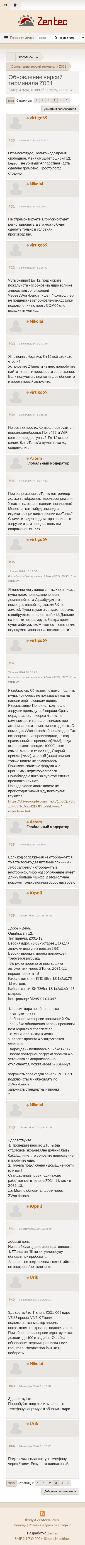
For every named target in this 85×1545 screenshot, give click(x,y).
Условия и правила (43, 1525)
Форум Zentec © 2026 (42, 1520)
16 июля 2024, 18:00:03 (33, 206)
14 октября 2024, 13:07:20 (35, 1386)
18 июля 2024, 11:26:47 (33, 267)
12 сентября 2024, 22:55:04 (35, 1228)
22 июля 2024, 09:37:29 (22, 672)
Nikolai (36, 183)
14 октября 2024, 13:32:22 (35, 1446)
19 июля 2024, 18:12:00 (22, 571)
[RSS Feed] (42, 1513)
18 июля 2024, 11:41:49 (33, 343)
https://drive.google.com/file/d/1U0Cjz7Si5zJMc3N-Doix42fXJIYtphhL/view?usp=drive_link (41, 806)
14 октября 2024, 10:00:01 (35, 1299)
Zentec (52, 1533)
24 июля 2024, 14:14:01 (33, 844)
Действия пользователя (60, 109)
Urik (34, 1277)
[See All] (10, 57)
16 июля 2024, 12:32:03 (33, 140)
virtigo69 (38, 117)
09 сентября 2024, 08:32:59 (35, 1127)
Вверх (11, 1483)
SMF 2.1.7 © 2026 (29, 1538)
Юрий (36, 892)
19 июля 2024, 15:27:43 (33, 480)
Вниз (11, 100)
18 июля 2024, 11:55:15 (33, 414)
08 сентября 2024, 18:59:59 (35, 915)
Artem (36, 458)
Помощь (20, 1525)
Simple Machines (57, 1538)
